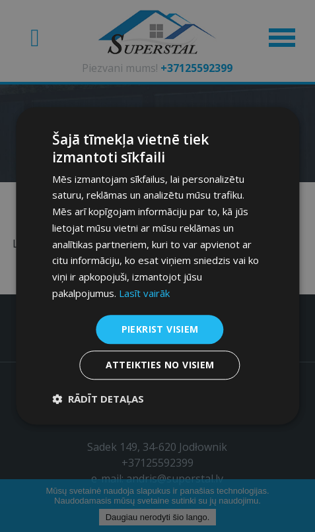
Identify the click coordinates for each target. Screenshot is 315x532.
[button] (98, 399)
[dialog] (157, 266)
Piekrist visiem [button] (160, 329)
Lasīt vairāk (144, 293)
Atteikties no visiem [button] (160, 365)
